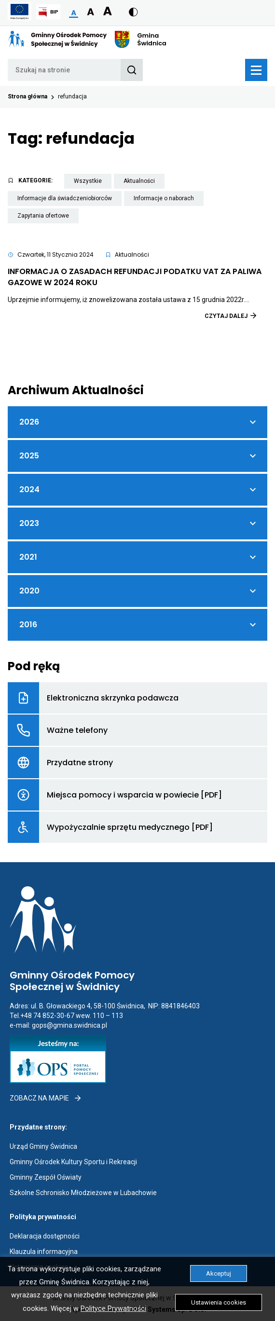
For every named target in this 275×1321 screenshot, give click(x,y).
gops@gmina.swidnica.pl (69, 1025)
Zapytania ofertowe (48, 217)
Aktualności (144, 183)
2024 (41, 494)
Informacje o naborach (169, 200)
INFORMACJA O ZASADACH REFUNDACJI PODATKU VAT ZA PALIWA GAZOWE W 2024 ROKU (134, 277)
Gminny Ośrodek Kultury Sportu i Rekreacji (73, 1162)
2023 (41, 527)
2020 (41, 595)
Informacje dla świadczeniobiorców (69, 200)
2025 (41, 460)
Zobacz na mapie (46, 1098)
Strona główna (27, 96)
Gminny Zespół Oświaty (46, 1177)
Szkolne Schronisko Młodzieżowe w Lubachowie (83, 1192)
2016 (41, 629)
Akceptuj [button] (218, 1273)
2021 (41, 561)
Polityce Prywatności (113, 1309)
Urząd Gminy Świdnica (43, 1146)
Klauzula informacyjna (44, 1251)
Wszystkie (92, 183)
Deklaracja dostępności (45, 1236)
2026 (41, 426)
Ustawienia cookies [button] (218, 1302)
